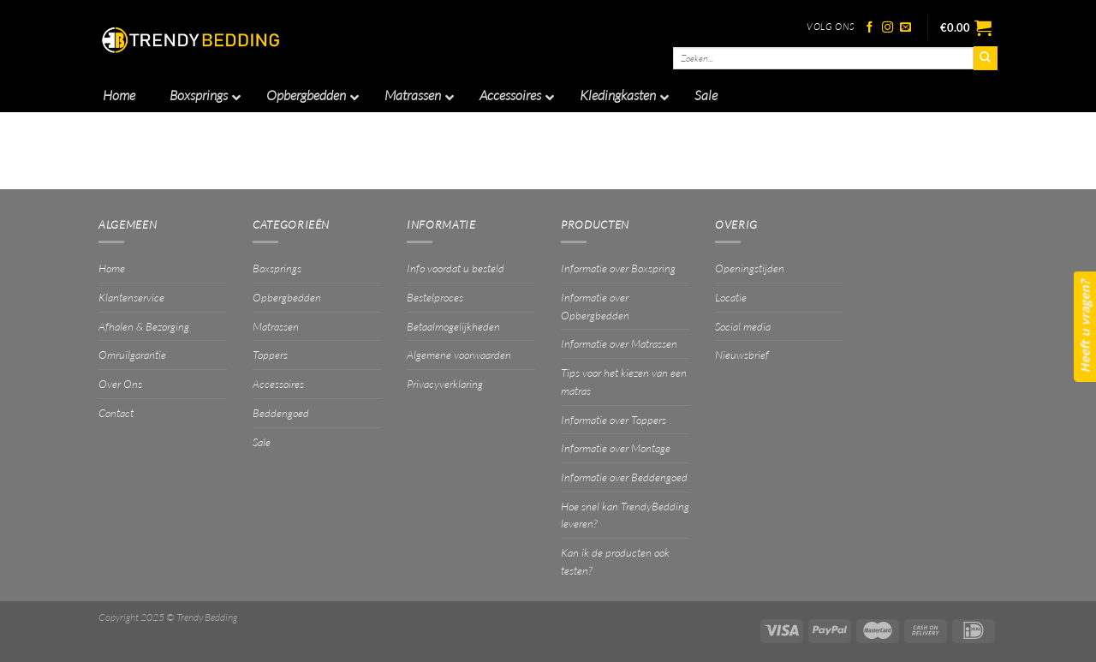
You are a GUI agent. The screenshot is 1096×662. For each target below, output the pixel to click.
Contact (116, 413)
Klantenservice (131, 297)
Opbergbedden (287, 297)
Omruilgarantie (132, 354)
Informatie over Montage (615, 448)
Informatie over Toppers (613, 419)
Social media (743, 326)
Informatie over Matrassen (619, 343)
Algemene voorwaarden (459, 354)
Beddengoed (281, 413)
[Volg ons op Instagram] (887, 27)
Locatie (731, 297)
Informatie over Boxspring (618, 268)
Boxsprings (277, 268)
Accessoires (278, 384)
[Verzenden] (986, 58)
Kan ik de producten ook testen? (615, 561)
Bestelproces (435, 297)
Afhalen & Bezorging (143, 326)
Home (111, 268)
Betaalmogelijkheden (453, 326)
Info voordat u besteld (455, 268)
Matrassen (276, 326)
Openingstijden (749, 268)
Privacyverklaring (445, 384)
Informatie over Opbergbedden (595, 306)
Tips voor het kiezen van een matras (624, 381)
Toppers (270, 354)
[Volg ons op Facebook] (869, 27)
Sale (262, 442)
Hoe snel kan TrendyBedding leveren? (625, 515)
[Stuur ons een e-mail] (905, 27)
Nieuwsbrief (742, 354)
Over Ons (120, 384)
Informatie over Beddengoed (624, 477)
